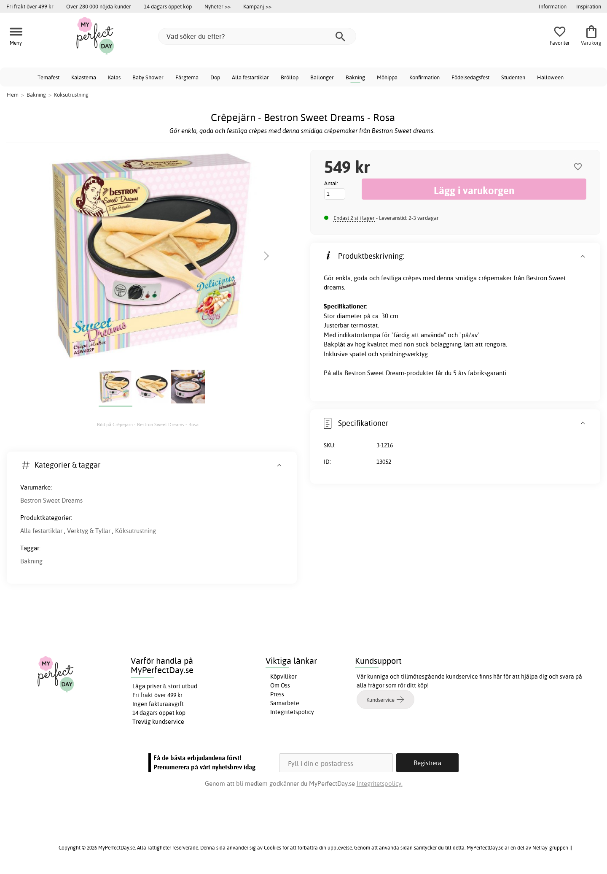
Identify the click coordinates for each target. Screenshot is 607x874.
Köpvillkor (283, 676)
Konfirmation (424, 77)
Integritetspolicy (292, 712)
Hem (13, 94)
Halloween (550, 77)
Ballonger (322, 77)
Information (553, 6)
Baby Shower (148, 77)
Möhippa (387, 77)
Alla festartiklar (250, 77)
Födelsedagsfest (470, 77)
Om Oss (280, 685)
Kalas (114, 77)
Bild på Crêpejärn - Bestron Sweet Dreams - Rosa (148, 425)
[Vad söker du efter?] (257, 36)
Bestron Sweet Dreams (51, 500)
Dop (215, 77)
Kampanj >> (257, 6)
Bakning (355, 77)
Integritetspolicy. (380, 783)
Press (277, 694)
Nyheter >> (217, 6)
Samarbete (284, 703)
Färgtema (187, 77)
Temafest (48, 77)
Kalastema (83, 77)
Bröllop (289, 77)
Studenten (513, 77)
